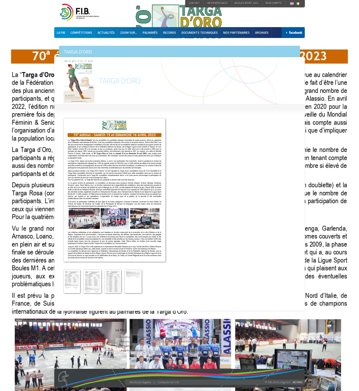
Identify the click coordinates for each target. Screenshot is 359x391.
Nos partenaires (236, 32)
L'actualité (69, 329)
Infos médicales (217, 3)
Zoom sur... (128, 32)
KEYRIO (297, 382)
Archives (261, 32)
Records (169, 32)
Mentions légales (140, 382)
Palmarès (150, 32)
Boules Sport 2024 (246, 3)
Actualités (106, 32)
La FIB (61, 32)
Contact (194, 3)
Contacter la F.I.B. (168, 382)
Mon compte (274, 3)
